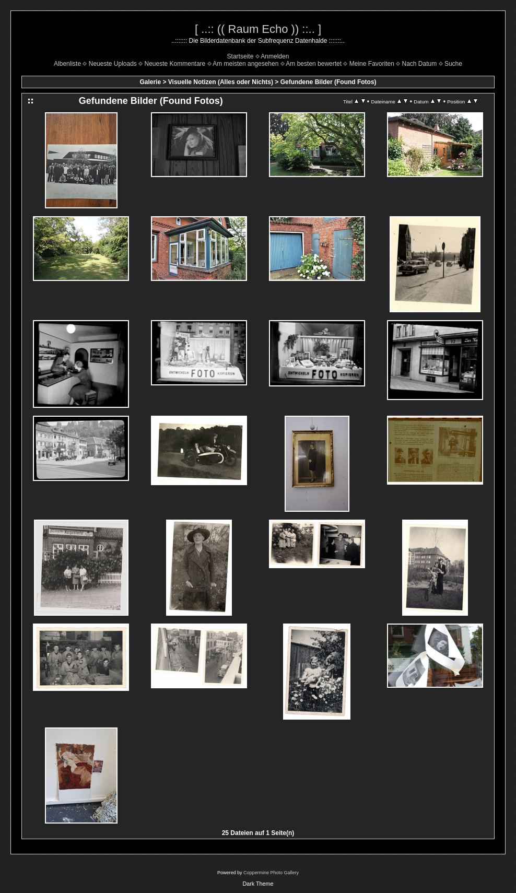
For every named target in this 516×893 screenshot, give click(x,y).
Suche (453, 63)
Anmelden (275, 56)
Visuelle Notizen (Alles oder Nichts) (220, 82)
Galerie (150, 82)
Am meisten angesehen (245, 63)
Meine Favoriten (371, 63)
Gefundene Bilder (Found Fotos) (328, 82)
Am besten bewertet (314, 63)
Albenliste (67, 63)
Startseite (240, 56)
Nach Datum (419, 63)
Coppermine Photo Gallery (271, 872)
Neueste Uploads (113, 63)
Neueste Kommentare (175, 63)
